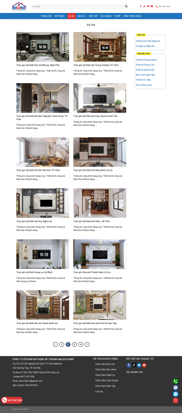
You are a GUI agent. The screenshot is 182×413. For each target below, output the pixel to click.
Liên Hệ (99, 391)
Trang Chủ (46, 16)
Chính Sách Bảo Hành (105, 369)
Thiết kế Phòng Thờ (145, 64)
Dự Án (71, 16)
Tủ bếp (117, 16)
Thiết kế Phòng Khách (146, 60)
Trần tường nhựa (132, 16)
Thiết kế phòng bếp (145, 69)
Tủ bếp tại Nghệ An (145, 46)
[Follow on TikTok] (144, 6)
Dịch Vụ (81, 16)
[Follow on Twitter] (148, 6)
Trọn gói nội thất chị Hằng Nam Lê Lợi (92, 170)
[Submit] (126, 6)
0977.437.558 (12, 400)
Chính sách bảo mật (105, 364)
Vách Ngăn (106, 16)
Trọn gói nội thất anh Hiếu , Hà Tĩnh (91, 221)
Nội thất (93, 16)
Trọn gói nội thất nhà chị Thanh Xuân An (37, 323)
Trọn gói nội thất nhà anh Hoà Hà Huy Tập (95, 323)
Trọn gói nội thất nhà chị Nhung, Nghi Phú (37, 65)
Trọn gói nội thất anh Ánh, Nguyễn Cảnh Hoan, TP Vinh (42, 118)
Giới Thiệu (60, 16)
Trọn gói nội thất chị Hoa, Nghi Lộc (34, 221)
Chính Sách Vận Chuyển (106, 380)
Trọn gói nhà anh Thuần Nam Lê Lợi (91, 272)
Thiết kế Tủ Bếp (143, 79)
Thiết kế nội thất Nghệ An (148, 41)
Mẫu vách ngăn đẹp (145, 74)
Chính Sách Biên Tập (105, 386)
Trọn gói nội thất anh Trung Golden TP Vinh (95, 65)
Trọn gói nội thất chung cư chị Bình (34, 272)
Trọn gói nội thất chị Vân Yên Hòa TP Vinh (38, 170)
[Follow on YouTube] (152, 6)
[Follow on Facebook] (140, 6)
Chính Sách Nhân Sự (105, 375)
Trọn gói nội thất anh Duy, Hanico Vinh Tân (95, 116)
